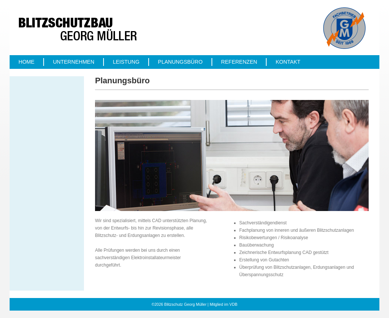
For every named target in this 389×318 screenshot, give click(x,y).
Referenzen (239, 62)
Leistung (126, 62)
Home (26, 62)
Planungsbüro (180, 62)
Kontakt (287, 62)
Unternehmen (73, 62)
